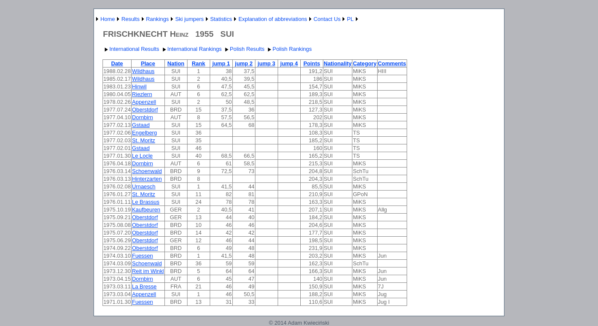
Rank (198, 63)
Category (364, 63)
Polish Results (243, 49)
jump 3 (266, 63)
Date (117, 63)
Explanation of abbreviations (272, 19)
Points (311, 63)
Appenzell (144, 102)
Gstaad (141, 125)
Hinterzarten (147, 179)
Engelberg (144, 132)
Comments (392, 63)
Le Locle (142, 156)
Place (148, 63)
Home (107, 19)
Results (130, 19)
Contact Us (327, 19)
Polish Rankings (289, 49)
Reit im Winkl (148, 271)
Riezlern (142, 94)
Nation (176, 63)
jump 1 (221, 63)
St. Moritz (143, 140)
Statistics (221, 19)
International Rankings (191, 49)
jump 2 (243, 63)
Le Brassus (145, 202)
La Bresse (144, 286)
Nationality (338, 63)
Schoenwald (147, 171)
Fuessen (142, 256)
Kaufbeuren (146, 209)
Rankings (157, 19)
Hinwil (139, 86)
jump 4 (289, 63)
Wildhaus (143, 71)
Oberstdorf (145, 109)
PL (350, 19)
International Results (131, 49)
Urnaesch (143, 186)
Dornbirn (142, 117)
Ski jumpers (189, 19)
